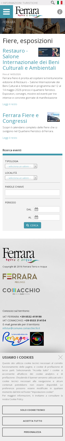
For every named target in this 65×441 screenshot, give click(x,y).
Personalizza (32, 432)
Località (11, 172)
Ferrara (9, 22)
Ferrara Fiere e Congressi (21, 118)
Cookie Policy (16, 399)
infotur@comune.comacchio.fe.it (21, 328)
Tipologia (11, 161)
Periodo (10, 202)
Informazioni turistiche (20, 3)
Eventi (8, 29)
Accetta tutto (32, 420)
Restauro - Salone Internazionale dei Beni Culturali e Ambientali (31, 59)
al (29, 217)
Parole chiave (14, 186)
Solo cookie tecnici (32, 410)
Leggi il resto (10, 104)
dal (29, 209)
